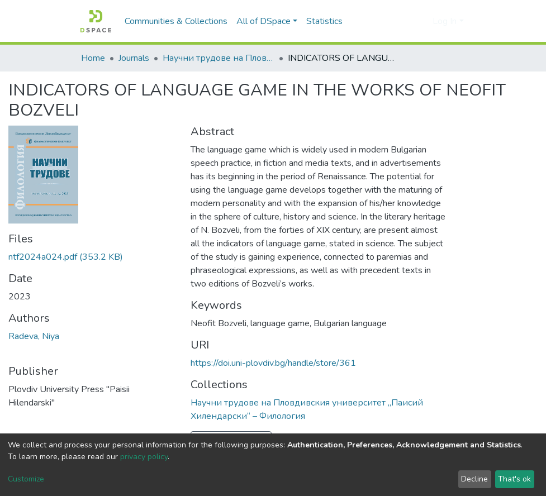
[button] (421, 21)
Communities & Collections (176, 21)
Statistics (324, 21)
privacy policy (144, 456)
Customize (26, 479)
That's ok (514, 479)
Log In (445, 21)
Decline (474, 479)
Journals (133, 58)
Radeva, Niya (33, 336)
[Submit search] (404, 21)
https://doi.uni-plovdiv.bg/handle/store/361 (273, 363)
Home (93, 58)
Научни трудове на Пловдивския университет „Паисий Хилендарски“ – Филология (218, 58)
